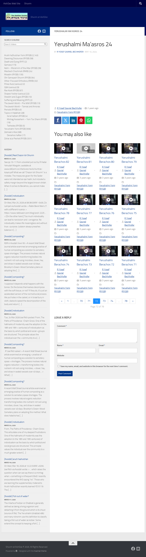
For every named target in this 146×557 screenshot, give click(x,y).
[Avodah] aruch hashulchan (16, 459)
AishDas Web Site (11, 3)
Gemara (7, 65)
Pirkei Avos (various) (13, 84)
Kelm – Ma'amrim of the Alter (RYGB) (20, 68)
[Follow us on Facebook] (39, 31)
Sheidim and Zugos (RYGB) (16, 97)
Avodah (8, 149)
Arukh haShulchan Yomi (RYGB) (18, 55)
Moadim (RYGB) (11, 74)
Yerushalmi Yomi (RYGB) (68, 112)
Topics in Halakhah (12, 113)
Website (60, 356)
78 (126, 301)
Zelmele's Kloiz (11, 132)
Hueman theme (40, 551)
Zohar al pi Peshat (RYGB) (15, 138)
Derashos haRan (14, 135)
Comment (62, 326)
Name (60, 345)
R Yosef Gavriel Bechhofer (70, 52)
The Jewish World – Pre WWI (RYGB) (20, 103)
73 (104, 301)
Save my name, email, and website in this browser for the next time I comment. (94, 366)
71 (89, 301)
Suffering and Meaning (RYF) (17, 100)
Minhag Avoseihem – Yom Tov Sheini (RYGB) (27, 119)
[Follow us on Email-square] (44, 31)
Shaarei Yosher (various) (15, 93)
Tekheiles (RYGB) (14, 125)
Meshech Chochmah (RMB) (16, 71)
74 (111, 301)
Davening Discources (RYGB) (16, 58)
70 (81, 301)
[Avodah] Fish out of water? (16, 496)
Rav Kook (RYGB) (11, 90)
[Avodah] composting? (14, 236)
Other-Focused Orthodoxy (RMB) (19, 81)
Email (102, 345)
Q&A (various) (10, 87)
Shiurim (27, 3)
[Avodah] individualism (14, 196)
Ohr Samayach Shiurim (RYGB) (17, 77)
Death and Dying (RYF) (14, 61)
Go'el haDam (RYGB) (16, 116)
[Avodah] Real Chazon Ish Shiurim (19, 155)
